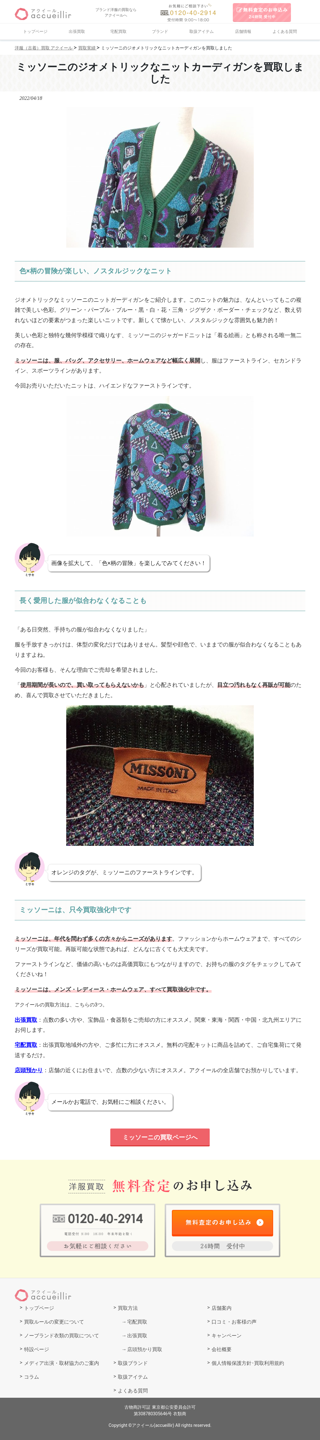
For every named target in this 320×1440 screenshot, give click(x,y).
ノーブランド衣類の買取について (61, 1336)
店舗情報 (243, 31)
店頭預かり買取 (144, 1349)
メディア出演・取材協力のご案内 (61, 1363)
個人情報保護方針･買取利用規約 (248, 1363)
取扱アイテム (201, 31)
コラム (31, 1377)
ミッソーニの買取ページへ (160, 1137)
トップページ (35, 31)
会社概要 (222, 1349)
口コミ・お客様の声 (234, 1322)
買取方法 (128, 1308)
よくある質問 (284, 31)
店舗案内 (222, 1308)
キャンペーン (227, 1336)
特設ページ (36, 1349)
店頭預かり (29, 1070)
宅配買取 (118, 31)
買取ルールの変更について (54, 1322)
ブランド (160, 31)
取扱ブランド (133, 1363)
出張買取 (77, 31)
